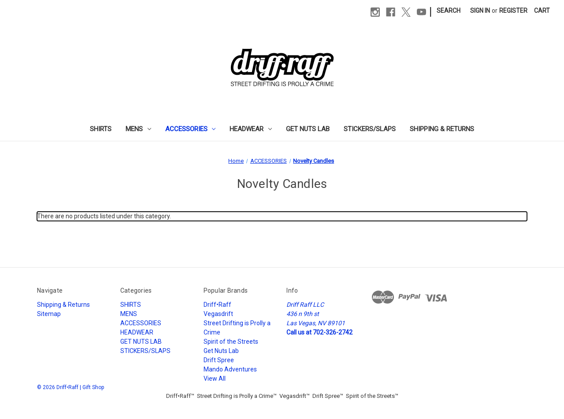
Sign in (480, 10)
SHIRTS (100, 129)
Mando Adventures (230, 369)
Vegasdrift (218, 313)
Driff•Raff (217, 304)
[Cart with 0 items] (542, 11)
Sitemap (49, 313)
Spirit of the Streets (231, 341)
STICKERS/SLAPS (370, 129)
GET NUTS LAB (308, 129)
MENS (138, 129)
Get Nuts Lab (221, 350)
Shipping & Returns (442, 129)
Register (513, 10)
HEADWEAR (251, 129)
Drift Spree (219, 360)
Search (448, 10)
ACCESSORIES (190, 129)
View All (215, 378)
